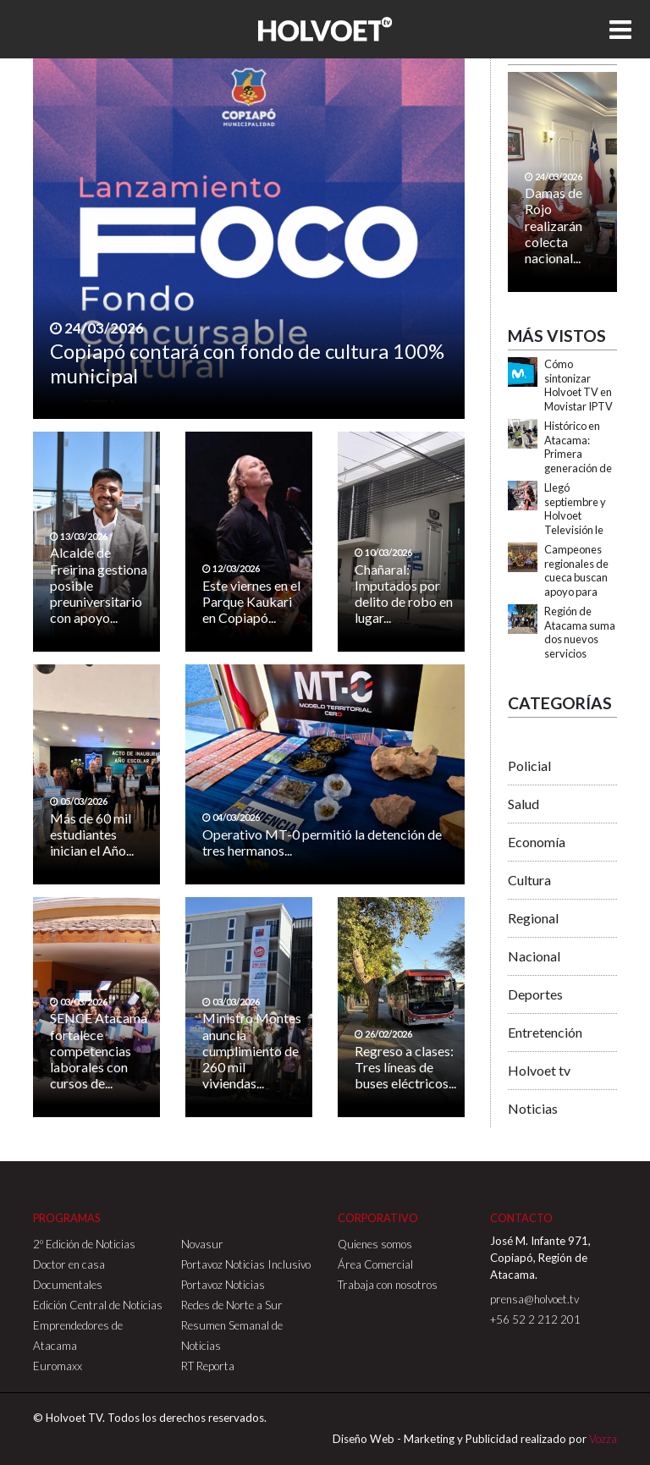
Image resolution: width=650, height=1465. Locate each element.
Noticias (533, 1108)
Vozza (603, 1439)
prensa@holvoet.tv (534, 1299)
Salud (523, 804)
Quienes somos (375, 1244)
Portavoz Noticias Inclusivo (246, 1264)
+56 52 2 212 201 (535, 1319)
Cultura (529, 880)
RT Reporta (207, 1366)
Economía (536, 842)
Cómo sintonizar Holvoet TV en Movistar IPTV (578, 385)
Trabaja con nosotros (388, 1285)
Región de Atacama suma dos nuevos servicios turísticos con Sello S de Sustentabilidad (581, 653)
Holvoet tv (539, 1070)
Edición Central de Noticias (97, 1305)
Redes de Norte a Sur (232, 1305)
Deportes (535, 994)
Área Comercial (375, 1264)
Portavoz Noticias (223, 1285)
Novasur (202, 1244)
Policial (529, 765)
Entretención (545, 1032)
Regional (533, 918)
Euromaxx (57, 1366)
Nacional (534, 956)
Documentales (67, 1285)
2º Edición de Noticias (84, 1244)
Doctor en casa (69, 1264)
